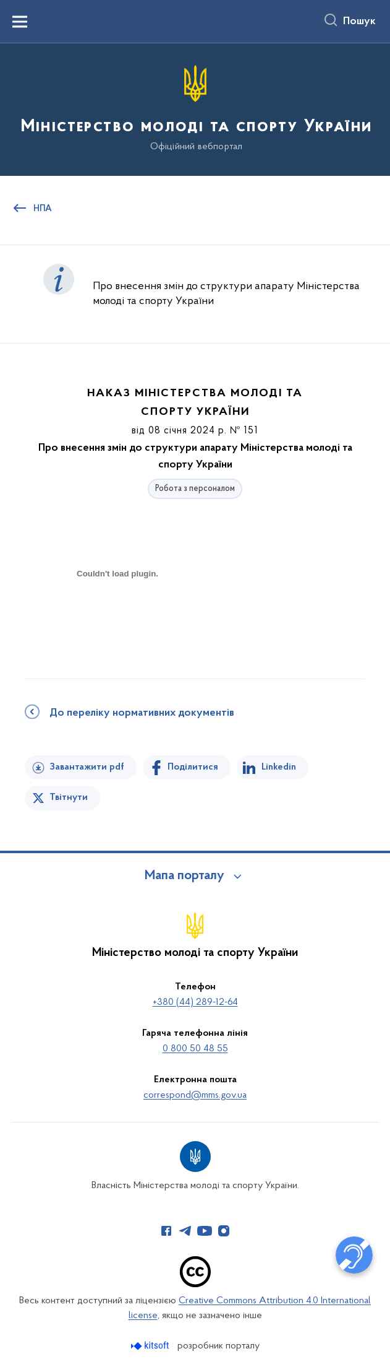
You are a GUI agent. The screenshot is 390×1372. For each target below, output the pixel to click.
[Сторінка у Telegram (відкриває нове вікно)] (185, 1230)
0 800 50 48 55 (195, 1049)
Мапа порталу (184, 876)
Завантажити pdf (86, 767)
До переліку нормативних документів (141, 713)
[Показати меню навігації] (20, 22)
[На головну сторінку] (195, 108)
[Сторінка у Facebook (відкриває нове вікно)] (166, 1230)
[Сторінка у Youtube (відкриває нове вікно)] (204, 1230)
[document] (117, 617)
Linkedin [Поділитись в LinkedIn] (278, 767)
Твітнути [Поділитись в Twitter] (68, 797)
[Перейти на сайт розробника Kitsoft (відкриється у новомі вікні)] (151, 1345)
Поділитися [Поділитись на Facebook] (192, 767)
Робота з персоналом (195, 488)
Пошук (359, 21)
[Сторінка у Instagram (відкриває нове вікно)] (223, 1230)
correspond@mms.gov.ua (195, 1095)
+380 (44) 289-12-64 (195, 1002)
